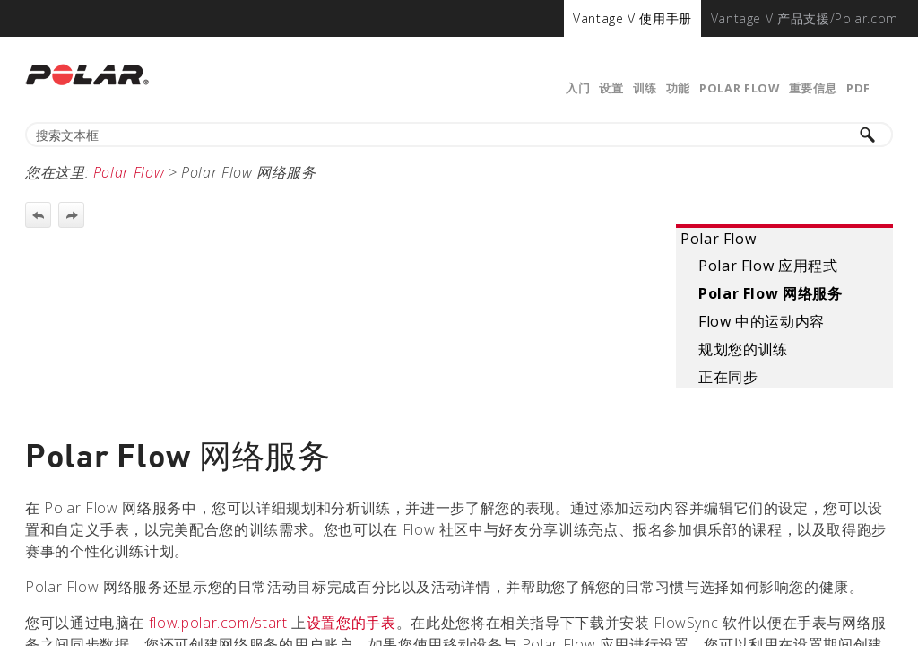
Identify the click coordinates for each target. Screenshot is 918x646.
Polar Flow (739, 88)
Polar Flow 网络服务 (770, 293)
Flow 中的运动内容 (761, 321)
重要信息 (813, 88)
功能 (678, 88)
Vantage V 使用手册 (632, 18)
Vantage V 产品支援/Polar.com (804, 18)
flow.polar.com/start (218, 623)
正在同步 (728, 377)
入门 (578, 88)
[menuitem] (632, 18)
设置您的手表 (351, 623)
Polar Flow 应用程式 (768, 265)
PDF (858, 88)
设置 (611, 88)
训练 (645, 88)
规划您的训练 (743, 349)
